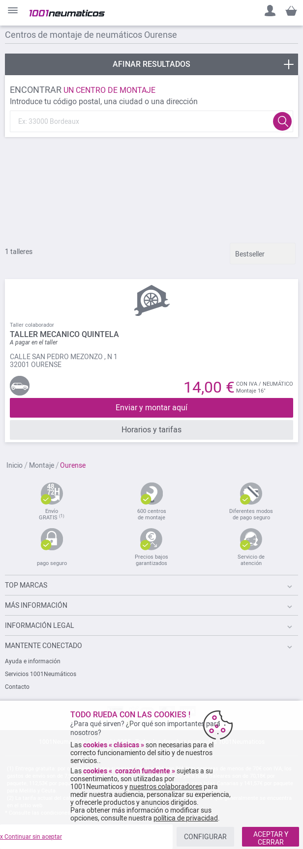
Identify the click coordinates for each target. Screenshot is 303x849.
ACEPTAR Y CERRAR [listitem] (270, 838)
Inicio (15, 465)
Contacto (17, 686)
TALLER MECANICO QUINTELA (64, 334)
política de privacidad (185, 818)
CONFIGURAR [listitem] (205, 837)
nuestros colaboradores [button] (165, 787)
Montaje (42, 465)
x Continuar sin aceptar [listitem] (31, 836)
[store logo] (67, 13)
